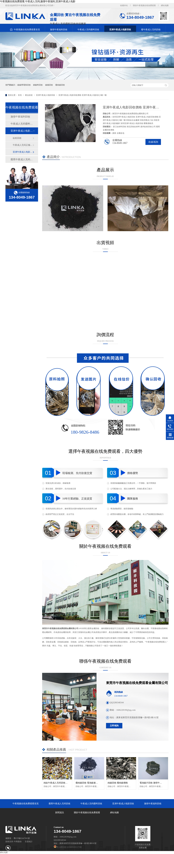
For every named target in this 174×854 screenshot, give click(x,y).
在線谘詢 (153, 142)
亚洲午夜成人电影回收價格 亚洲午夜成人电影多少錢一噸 (82, 95)
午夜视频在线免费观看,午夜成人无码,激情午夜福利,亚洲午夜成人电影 (37, 1)
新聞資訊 (59, 812)
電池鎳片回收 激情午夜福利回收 (155, 783)
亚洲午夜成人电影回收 (120, 29)
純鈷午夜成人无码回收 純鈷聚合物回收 (62, 783)
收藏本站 (124, 5)
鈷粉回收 (17, 138)
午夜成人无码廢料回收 (88, 29)
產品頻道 (29, 95)
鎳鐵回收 (49, 85)
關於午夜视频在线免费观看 (87, 812)
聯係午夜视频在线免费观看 (144, 5)
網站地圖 (165, 5)
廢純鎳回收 (60, 85)
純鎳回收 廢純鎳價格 (118, 783)
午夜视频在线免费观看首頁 (27, 29)
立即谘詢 (114, 725)
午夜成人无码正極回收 (23, 145)
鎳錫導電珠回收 (24, 85)
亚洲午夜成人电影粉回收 (23, 152)
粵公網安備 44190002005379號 (68, 847)
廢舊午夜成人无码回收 (22, 159)
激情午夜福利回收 (58, 29)
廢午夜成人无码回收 (151, 29)
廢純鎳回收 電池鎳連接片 (88, 783)
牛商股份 (18, 842)
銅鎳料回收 (38, 85)
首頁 (20, 95)
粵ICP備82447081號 (22, 838)
